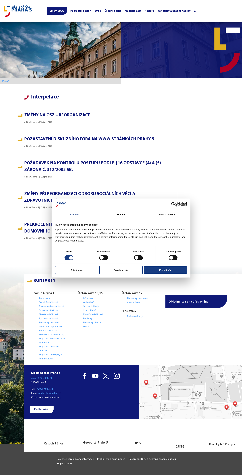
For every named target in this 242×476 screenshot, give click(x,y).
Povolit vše (165, 270)
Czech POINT (89, 311)
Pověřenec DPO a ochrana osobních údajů (152, 460)
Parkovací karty (135, 317)
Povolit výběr (121, 270)
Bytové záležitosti (48, 319)
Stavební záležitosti (49, 311)
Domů (5, 82)
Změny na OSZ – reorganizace (57, 116)
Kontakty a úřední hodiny (174, 11)
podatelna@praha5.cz (49, 394)
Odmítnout (77, 270)
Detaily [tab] (121, 214)
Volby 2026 (56, 11)
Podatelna (44, 299)
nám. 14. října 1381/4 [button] (41, 379)
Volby (86, 327)
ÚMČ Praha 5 (33, 123)
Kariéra (149, 11)
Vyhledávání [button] (40, 410)
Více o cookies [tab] (167, 214)
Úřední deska (112, 11)
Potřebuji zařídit (81, 11)
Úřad (98, 11)
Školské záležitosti (48, 315)
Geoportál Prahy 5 (95, 443)
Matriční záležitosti (93, 315)
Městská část (133, 11)
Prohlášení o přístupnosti (111, 460)
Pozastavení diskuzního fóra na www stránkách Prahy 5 (89, 140)
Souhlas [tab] (74, 214)
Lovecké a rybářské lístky (52, 335)
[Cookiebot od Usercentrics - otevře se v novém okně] (173, 204)
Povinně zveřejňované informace (75, 460)
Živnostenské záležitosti (51, 307)
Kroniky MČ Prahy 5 (222, 445)
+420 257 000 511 (44, 390)
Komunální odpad (48, 331)
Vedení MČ (88, 303)
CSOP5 (179, 447)
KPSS (137, 444)
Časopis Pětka (53, 444)
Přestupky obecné (92, 323)
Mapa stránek (64, 464)
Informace (88, 299)
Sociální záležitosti (48, 303)
